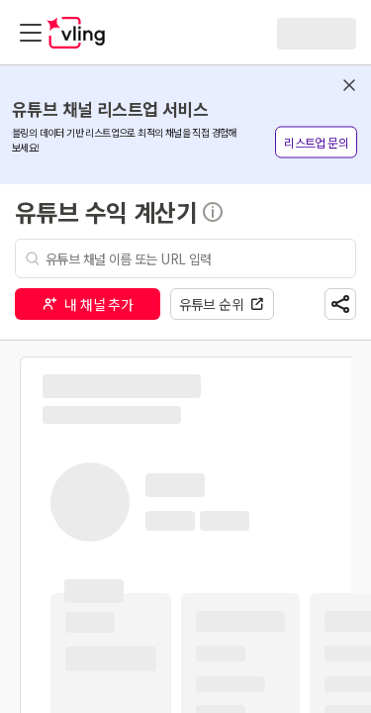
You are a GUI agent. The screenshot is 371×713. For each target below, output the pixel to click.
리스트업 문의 (316, 142)
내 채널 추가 (87, 304)
